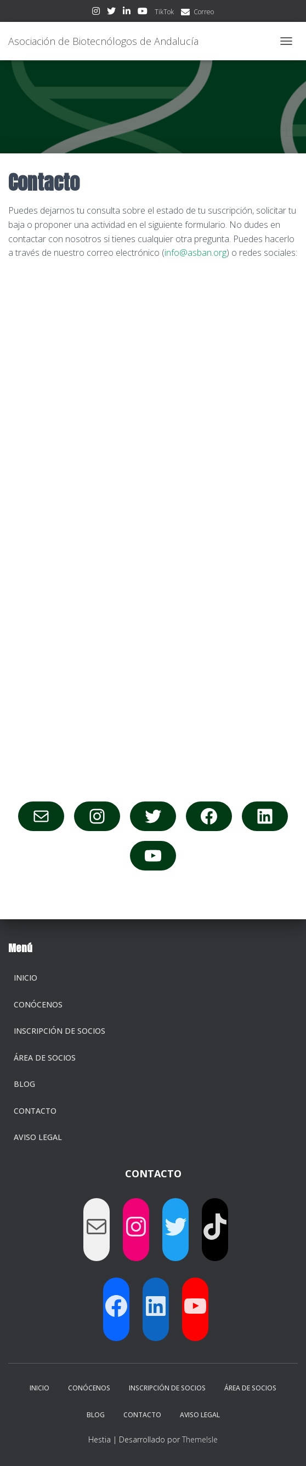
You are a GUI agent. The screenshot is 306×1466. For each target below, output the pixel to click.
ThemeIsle (200, 1439)
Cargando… (153, 528)
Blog (24, 1084)
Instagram (96, 12)
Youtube (143, 12)
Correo (204, 11)
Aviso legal (38, 1137)
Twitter (111, 12)
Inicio (25, 977)
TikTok (164, 11)
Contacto (35, 1111)
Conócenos (38, 1004)
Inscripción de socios (59, 1031)
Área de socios (45, 1057)
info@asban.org (195, 253)
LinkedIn (127, 12)
